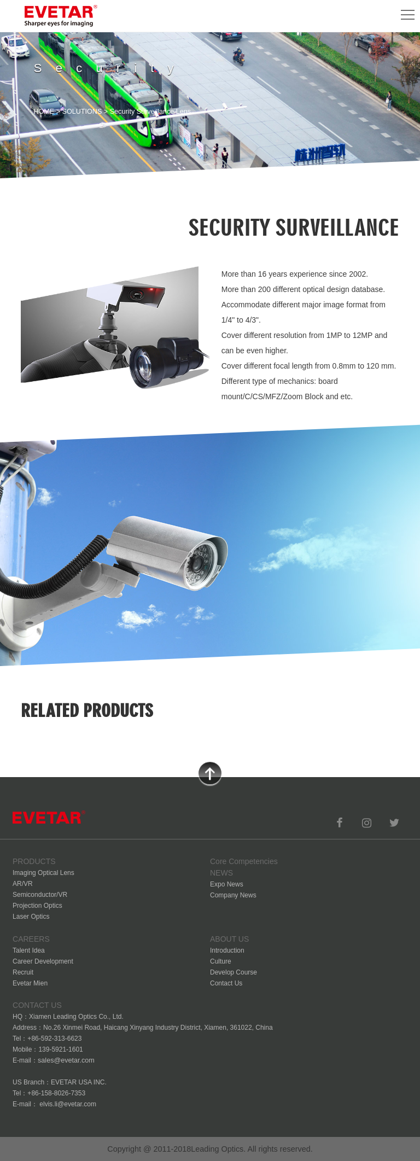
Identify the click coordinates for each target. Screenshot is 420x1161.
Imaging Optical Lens (43, 873)
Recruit (23, 972)
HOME (43, 111)
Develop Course (233, 972)
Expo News (226, 884)
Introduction (227, 950)
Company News (233, 895)
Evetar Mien (30, 983)
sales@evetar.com (66, 1060)
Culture (220, 961)
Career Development (43, 961)
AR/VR (23, 884)
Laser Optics (31, 916)
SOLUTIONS (82, 111)
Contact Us (226, 983)
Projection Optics (37, 905)
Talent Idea (29, 950)
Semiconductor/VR (40, 895)
